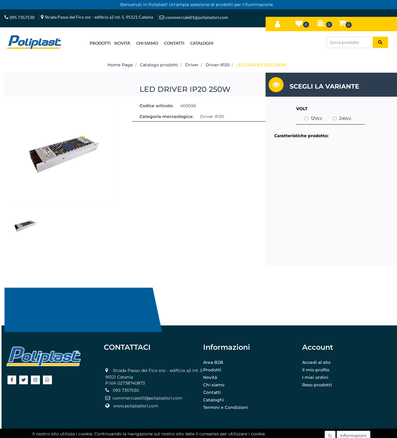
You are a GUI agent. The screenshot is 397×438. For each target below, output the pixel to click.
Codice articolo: (156, 105)
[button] (278, 23)
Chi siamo (213, 385)
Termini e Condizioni (225, 407)
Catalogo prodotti (159, 65)
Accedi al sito (316, 362)
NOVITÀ (122, 43)
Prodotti (212, 370)
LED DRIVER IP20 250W (261, 65)
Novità (210, 377)
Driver (192, 65)
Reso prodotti (317, 385)
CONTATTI (174, 43)
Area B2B (213, 362)
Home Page (120, 65)
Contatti (212, 392)
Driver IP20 (218, 65)
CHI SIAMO (147, 43)
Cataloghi (213, 400)
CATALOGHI (201, 43)
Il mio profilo (315, 370)
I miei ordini (315, 377)
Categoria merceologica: (166, 116)
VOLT (302, 108)
